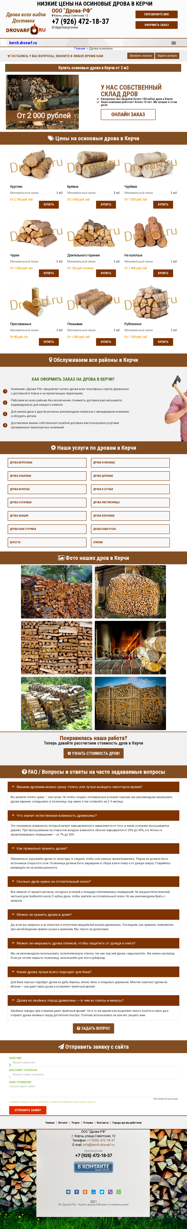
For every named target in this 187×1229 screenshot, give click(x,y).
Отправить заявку (28, 1107)
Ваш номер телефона (23, 1067)
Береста (15, 541)
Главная (49, 1119)
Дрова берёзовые (21, 461)
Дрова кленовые (104, 514)
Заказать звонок (140, 55)
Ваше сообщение (20, 1079)
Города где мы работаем (127, 1119)
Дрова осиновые (104, 461)
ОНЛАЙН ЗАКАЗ (128, 114)
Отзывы (88, 1119)
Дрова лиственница (106, 501)
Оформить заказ (156, 25)
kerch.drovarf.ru (23, 42)
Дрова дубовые (103, 475)
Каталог (63, 1119)
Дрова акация (19, 514)
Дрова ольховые (20, 475)
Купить (48, 204)
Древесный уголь (104, 528)
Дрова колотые (20, 488)
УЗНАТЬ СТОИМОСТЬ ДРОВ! (94, 752)
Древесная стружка (23, 528)
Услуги (75, 1119)
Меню (174, 41)
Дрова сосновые (21, 501)
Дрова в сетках (103, 488)
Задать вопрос (167, 55)
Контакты (103, 1119)
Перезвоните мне (156, 14)
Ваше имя (15, 1055)
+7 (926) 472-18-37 (80, 21)
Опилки (98, 541)
